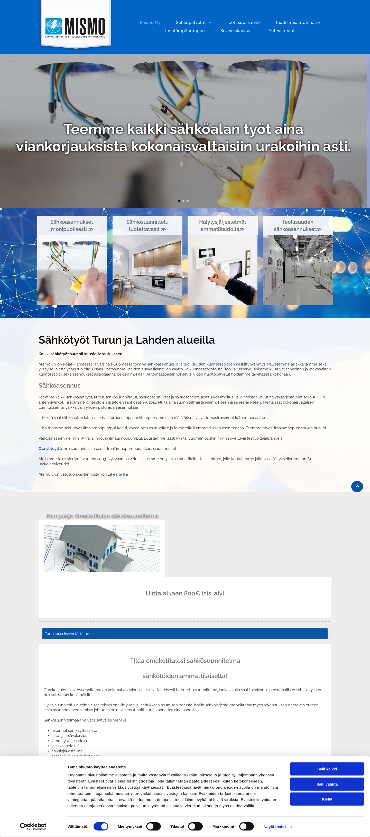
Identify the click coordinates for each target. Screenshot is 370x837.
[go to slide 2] (183, 201)
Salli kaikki (327, 769)
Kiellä (327, 799)
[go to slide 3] (188, 201)
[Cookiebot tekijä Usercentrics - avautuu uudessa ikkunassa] (33, 827)
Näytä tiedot (275, 827)
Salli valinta (327, 784)
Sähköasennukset (72, 222)
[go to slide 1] (179, 201)
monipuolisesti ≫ (72, 229)
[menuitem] (150, 23)
